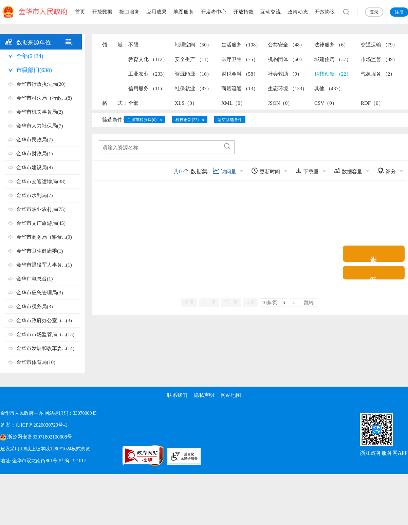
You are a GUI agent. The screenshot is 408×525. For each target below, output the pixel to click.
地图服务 (183, 12)
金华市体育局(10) (35, 362)
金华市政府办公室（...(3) (44, 320)
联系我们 (176, 394)
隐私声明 (204, 394)
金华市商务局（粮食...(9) (44, 237)
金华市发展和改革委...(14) (45, 348)
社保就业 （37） (193, 88)
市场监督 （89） (379, 59)
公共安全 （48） (286, 44)
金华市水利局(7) (34, 195)
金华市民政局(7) (34, 139)
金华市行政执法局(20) (41, 84)
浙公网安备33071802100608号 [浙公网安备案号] (38, 437)
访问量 (224, 170)
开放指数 (243, 12)
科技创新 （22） (332, 74)
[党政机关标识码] (102, 455)
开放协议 (325, 12)
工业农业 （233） (148, 74)
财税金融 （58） (239, 74)
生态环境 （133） (287, 88)
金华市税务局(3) (34, 306)
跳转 (309, 302)
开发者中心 (213, 12)
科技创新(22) (187, 119)
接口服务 (129, 12)
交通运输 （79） (379, 44)
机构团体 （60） (286, 59)
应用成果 (156, 12)
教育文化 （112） (148, 59)
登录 (374, 12)
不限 (133, 44)
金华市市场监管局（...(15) (45, 334)
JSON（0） (280, 103)
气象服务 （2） (378, 74)
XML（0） (233, 103)
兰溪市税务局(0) (141, 119)
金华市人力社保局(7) (39, 126)
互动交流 (270, 12)
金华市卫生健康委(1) (39, 251)
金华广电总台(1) (34, 278)
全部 (133, 103)
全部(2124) (29, 56)
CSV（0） (325, 103)
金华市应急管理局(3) (39, 292)
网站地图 (231, 394)
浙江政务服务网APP (384, 453)
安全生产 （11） (193, 59)
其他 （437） (329, 88)
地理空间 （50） (193, 44)
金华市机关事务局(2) (39, 112)
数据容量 (347, 170)
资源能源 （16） (193, 74)
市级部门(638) (34, 70)
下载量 (307, 170)
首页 (80, 12)
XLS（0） (186, 103)
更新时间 (265, 170)
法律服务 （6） (331, 44)
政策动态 (298, 12)
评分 (386, 170)
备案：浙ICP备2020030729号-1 (32, 425)
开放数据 (102, 12)
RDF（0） (372, 103)
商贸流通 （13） (239, 88)
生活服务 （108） (241, 44)
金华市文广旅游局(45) (41, 223)
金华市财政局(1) (34, 153)
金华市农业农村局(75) (41, 209)
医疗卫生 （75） (239, 59)
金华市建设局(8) (34, 167)
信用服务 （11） (146, 88)
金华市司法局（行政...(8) (44, 98)
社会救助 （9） (285, 74)
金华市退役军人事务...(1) (44, 265)
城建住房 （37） (332, 59)
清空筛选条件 (230, 119)
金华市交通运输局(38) (41, 181)
